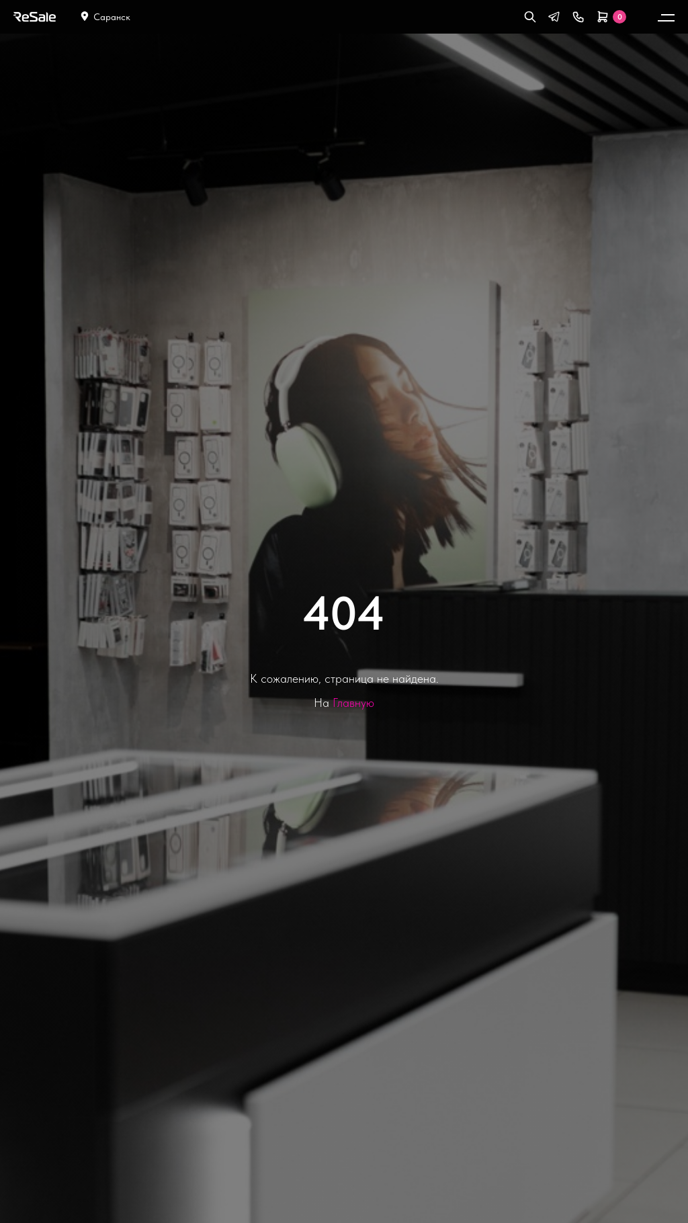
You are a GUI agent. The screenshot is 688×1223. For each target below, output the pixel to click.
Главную (353, 702)
